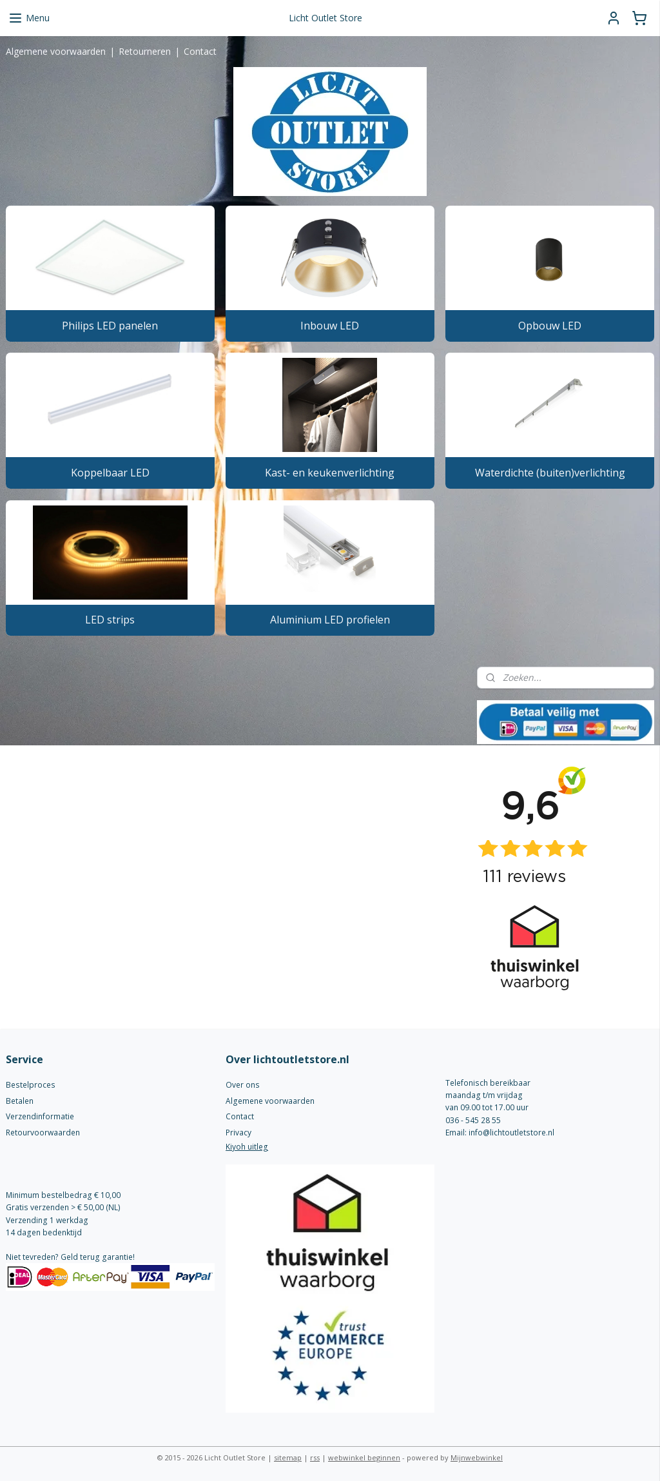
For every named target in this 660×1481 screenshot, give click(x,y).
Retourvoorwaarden (43, 1132)
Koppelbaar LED (110, 473)
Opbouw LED (549, 326)
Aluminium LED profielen (330, 620)
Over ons (243, 1084)
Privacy (238, 1132)
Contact (200, 51)
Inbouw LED (329, 326)
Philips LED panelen (110, 326)
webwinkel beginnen (364, 1457)
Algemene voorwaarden (56, 51)
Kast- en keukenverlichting (329, 473)
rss (315, 1457)
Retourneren (145, 51)
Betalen (20, 1100)
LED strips (110, 620)
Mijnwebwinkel (477, 1457)
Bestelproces (30, 1084)
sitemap (288, 1457)
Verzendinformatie (40, 1116)
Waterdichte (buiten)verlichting (550, 473)
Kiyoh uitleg (247, 1146)
